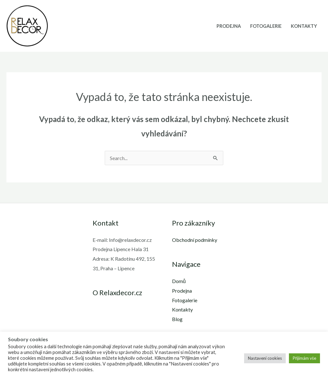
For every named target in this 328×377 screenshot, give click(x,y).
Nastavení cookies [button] (265, 358)
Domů (179, 281)
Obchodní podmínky (194, 240)
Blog (177, 319)
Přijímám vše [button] (304, 358)
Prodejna (229, 26)
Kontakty (304, 26)
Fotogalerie (266, 26)
